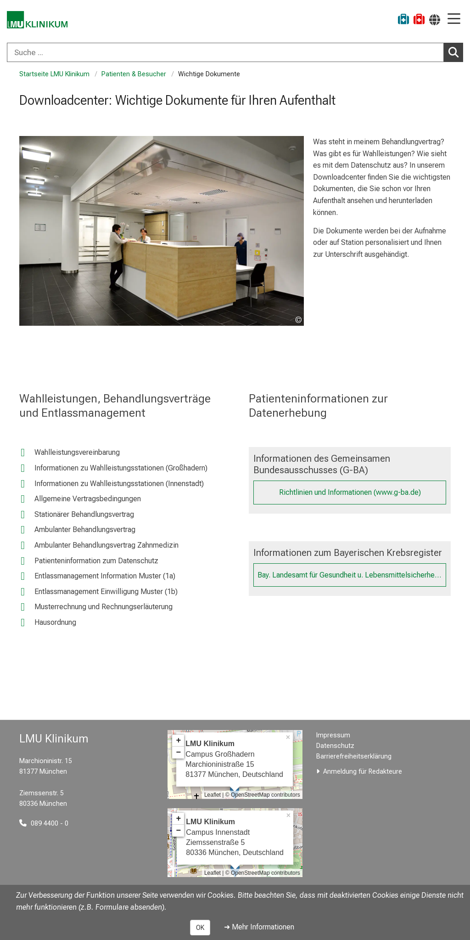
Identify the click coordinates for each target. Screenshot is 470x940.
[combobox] (235, 52)
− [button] (178, 752)
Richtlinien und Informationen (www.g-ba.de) (350, 492)
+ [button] (178, 740)
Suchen (455, 52)
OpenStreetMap (250, 795)
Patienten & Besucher (133, 74)
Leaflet (212, 795)
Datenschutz (335, 746)
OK (200, 927)
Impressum (333, 735)
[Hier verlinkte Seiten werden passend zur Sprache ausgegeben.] (434, 19)
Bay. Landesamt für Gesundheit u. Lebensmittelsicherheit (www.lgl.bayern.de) (351, 575)
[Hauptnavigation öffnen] (454, 19)
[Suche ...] (225, 52)
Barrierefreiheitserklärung (354, 756)
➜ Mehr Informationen (259, 927)
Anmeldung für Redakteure (362, 772)
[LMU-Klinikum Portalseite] (39, 20)
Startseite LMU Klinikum (54, 74)
